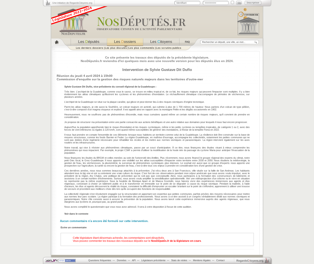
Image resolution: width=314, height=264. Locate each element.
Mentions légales (202, 260)
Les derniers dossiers (89, 48)
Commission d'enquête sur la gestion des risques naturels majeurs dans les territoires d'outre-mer (130, 79)
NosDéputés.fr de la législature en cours (176, 240)
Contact (220, 260)
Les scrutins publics (168, 48)
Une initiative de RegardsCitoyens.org (72, 3)
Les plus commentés (141, 48)
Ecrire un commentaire (74, 227)
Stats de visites (179, 260)
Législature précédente (153, 260)
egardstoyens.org (249, 260)
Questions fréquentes (99, 260)
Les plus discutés (116, 48)
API (134, 260)
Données (121, 260)
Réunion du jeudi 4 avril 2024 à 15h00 (85, 75)
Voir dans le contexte (76, 213)
